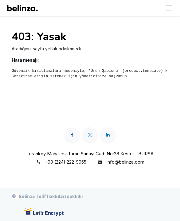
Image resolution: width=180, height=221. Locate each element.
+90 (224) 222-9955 (65, 162)
